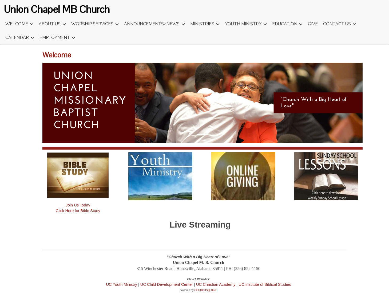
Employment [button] (57, 38)
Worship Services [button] (95, 24)
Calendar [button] (19, 38)
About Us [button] (52, 24)
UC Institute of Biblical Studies (265, 284)
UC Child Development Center (167, 284)
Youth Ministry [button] (246, 24)
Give (313, 23)
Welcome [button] (19, 24)
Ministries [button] (205, 24)
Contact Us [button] (339, 24)
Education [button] (287, 24)
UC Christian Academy (215, 284)
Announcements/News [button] (154, 24)
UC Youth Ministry (121, 284)
